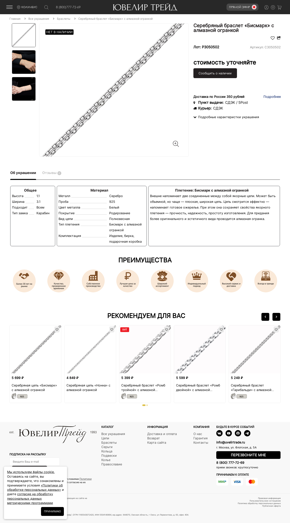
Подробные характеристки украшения (226, 117)
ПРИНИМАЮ (52, 511)
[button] (265, 317)
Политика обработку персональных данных (259, 503)
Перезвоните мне (248, 455)
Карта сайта (156, 442)
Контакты (200, 442)
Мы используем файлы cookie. (31, 472)
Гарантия (200, 438)
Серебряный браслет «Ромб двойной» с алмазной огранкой (198, 389)
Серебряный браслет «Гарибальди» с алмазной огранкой (251, 389)
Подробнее (272, 97)
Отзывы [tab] (51, 173)
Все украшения (113, 434)
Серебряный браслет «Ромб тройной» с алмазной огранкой (143, 389)
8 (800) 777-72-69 (230, 463)
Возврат (153, 438)
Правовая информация (269, 498)
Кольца (106, 451)
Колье (105, 460)
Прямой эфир (242, 7)
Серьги (107, 447)
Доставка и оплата (162, 434)
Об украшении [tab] (23, 173)
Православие (111, 464)
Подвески (109, 456)
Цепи (105, 438)
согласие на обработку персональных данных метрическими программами (30, 498)
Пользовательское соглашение (265, 501)
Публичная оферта (271, 506)
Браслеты (109, 442)
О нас (197, 434)
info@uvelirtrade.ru (230, 442)
